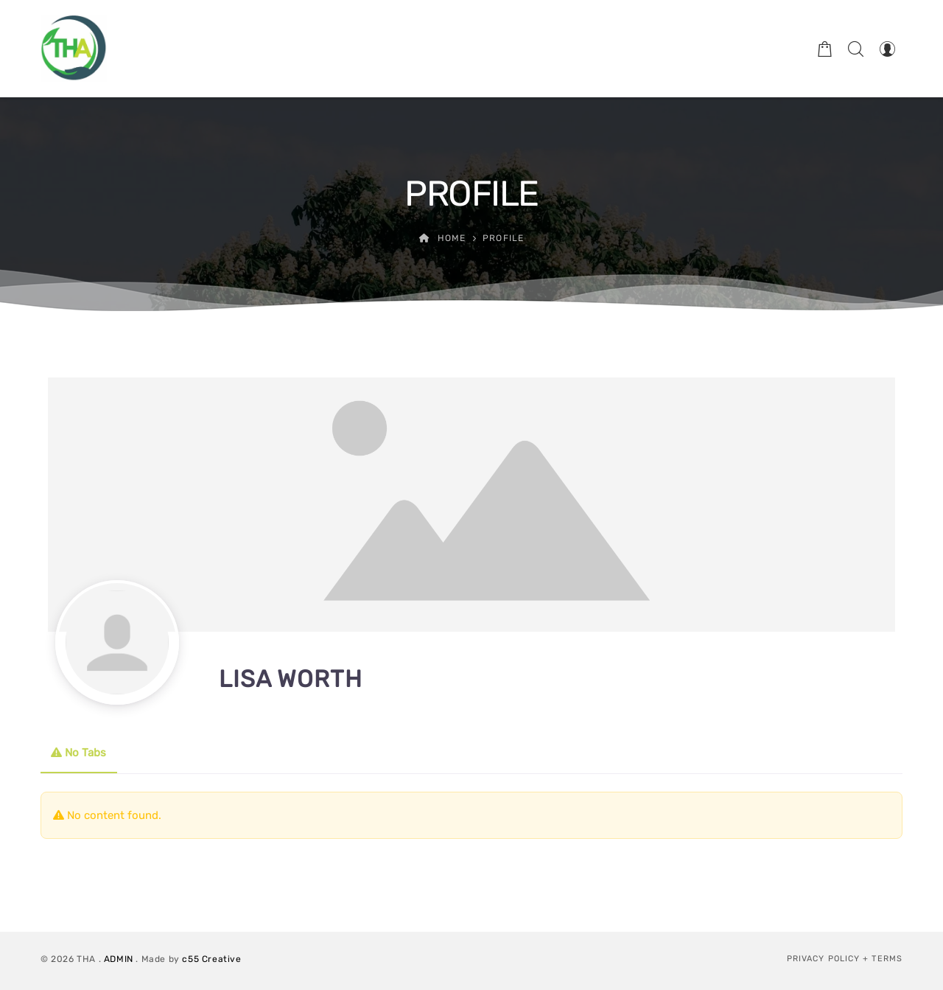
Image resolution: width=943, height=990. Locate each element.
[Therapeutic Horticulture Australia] (74, 48)
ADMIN (118, 959)
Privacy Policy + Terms (844, 958)
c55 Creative (211, 959)
